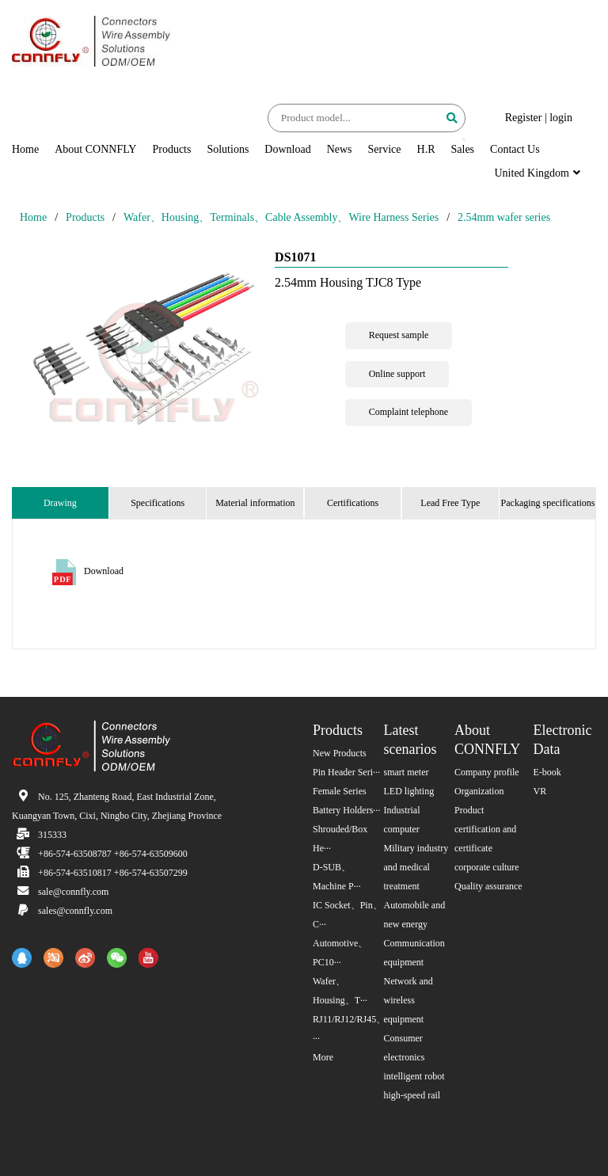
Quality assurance (488, 886)
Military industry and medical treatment (416, 867)
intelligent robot (414, 1076)
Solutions (228, 149)
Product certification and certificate (485, 829)
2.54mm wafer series (504, 217)
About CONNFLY (95, 149)
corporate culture (486, 867)
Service (384, 149)
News (339, 149)
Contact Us (515, 149)
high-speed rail (412, 1095)
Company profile (486, 772)
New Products (340, 753)
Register (523, 118)
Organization (479, 791)
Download (287, 149)
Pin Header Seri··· (346, 772)
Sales (463, 149)
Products (171, 149)
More (323, 1057)
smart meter (406, 772)
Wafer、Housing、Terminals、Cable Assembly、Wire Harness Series (281, 217)
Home (25, 149)
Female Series (340, 791)
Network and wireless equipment (408, 1000)
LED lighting (409, 791)
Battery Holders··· (346, 810)
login (560, 118)
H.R (426, 149)
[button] (464, 139)
